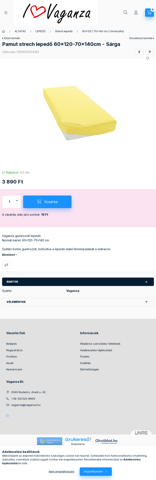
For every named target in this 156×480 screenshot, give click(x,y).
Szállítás (85, 363)
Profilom (11, 356)
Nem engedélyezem (61, 471)
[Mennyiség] (9, 202)
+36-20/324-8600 (23, 398)
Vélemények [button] (16, 301)
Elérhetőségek (89, 369)
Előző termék (12, 38)
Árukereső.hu (78, 444)
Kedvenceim (14, 369)
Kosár (10, 363)
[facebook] (139, 52)
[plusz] (17, 199)
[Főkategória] (3, 31)
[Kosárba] (47, 201)
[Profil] (136, 12)
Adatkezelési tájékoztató (96, 350)
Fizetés (84, 356)
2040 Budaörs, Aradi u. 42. (28, 392)
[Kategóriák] (6, 13)
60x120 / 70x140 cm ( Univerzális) (103, 31)
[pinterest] (149, 52)
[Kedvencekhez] (147, 58)
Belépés (11, 343)
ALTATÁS (20, 31)
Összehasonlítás (6, 265)
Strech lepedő (64, 31)
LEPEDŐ (40, 31)
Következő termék (141, 38)
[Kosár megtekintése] (149, 12)
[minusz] (17, 205)
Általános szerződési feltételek (100, 343)
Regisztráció (14, 350)
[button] (78, 113)
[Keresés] (125, 12)
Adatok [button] (12, 281)
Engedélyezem (93, 471)
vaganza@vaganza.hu (26, 405)
